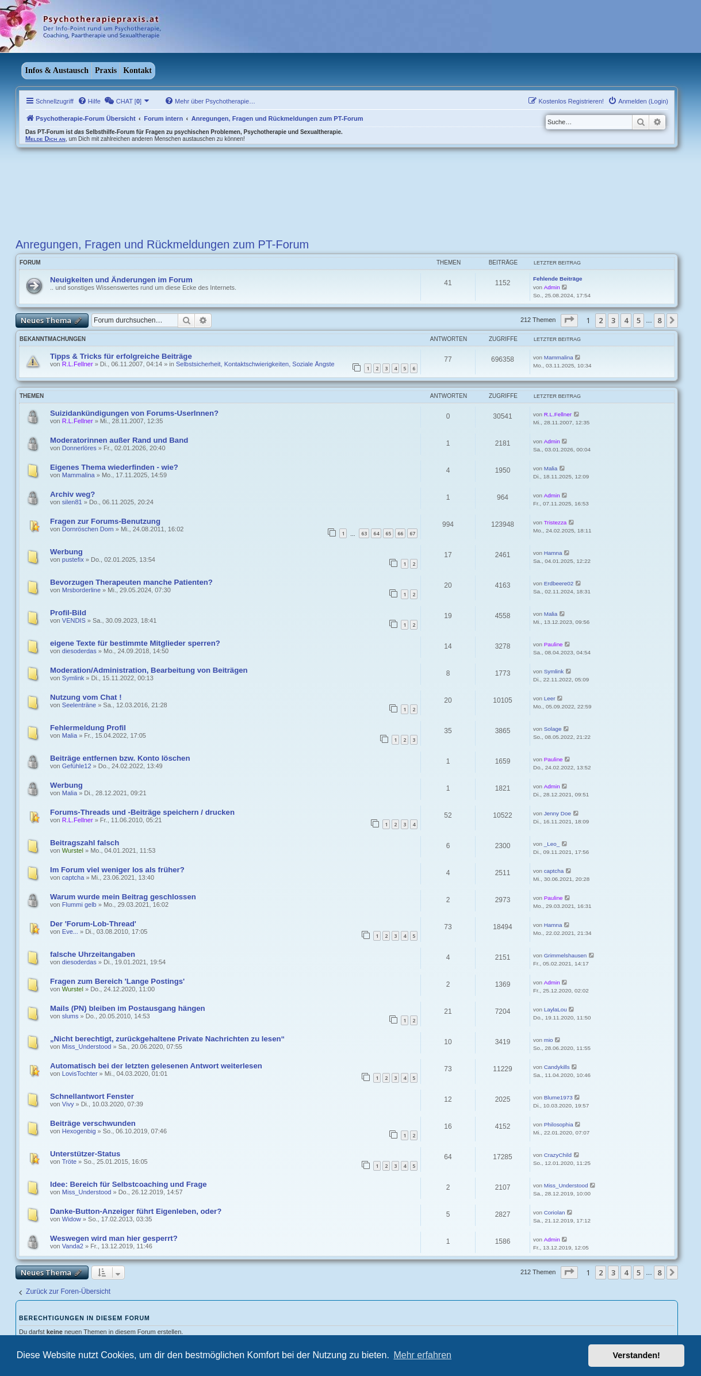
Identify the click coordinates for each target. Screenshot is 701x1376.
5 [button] (639, 320)
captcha (73, 877)
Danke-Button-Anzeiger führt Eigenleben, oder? (135, 1211)
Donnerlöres (79, 447)
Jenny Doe (557, 813)
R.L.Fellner (77, 364)
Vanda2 (72, 1246)
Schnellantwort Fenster (92, 1096)
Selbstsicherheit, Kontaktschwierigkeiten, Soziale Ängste (255, 364)
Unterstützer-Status (85, 1153)
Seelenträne (79, 705)
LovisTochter (80, 1073)
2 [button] (601, 320)
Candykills (557, 1067)
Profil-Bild (68, 612)
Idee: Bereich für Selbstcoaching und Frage (128, 1184)
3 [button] (613, 320)
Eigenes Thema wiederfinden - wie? (114, 467)
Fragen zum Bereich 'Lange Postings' (117, 981)
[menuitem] (89, 101)
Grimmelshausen (565, 955)
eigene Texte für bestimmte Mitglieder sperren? (135, 643)
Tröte (69, 1161)
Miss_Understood (87, 1046)
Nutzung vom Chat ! (86, 697)
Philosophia (558, 1124)
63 (364, 533)
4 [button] (626, 320)
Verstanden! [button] (636, 1355)
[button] (569, 320)
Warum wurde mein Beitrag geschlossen (123, 896)
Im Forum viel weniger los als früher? (117, 869)
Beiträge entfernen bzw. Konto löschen (120, 758)
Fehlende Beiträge (558, 278)
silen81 (72, 502)
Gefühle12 (76, 765)
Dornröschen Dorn (88, 529)
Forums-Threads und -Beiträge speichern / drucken (142, 812)
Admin (552, 287)
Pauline (553, 644)
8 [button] (659, 320)
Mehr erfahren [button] (422, 1355)
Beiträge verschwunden (93, 1123)
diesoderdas (79, 650)
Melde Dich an (45, 138)
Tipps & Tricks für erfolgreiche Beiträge (121, 356)
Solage (553, 729)
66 (400, 533)
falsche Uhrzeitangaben (92, 954)
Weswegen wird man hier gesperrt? (114, 1238)
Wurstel (72, 850)
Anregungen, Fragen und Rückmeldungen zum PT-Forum (162, 244)
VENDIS (74, 620)
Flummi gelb (79, 904)
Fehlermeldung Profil (88, 727)
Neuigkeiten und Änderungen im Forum (121, 279)
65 (388, 533)
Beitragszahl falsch (84, 842)
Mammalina (558, 357)
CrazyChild (558, 1155)
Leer (550, 698)
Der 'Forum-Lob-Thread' (93, 923)
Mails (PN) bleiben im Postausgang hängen (127, 1008)
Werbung (66, 551)
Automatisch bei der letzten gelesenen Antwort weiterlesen (156, 1065)
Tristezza (555, 522)
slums (70, 1016)
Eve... (70, 931)
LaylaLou (555, 1009)
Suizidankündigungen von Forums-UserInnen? (134, 413)
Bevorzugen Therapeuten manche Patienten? (131, 582)
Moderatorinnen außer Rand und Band (119, 440)
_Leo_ (552, 844)
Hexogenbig (79, 1131)
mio (548, 1040)
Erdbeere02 (559, 583)
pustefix (73, 559)
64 (376, 533)
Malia (551, 468)
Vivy (68, 1104)
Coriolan (554, 1212)
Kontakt (137, 70)
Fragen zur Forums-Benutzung (105, 521)
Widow (71, 1219)
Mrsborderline (81, 590)
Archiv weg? (72, 494)
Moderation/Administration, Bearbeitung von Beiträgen (149, 670)
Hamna (553, 553)
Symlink (73, 677)
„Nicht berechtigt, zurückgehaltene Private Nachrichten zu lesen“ (167, 1038)
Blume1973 (558, 1097)
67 (412, 533)
